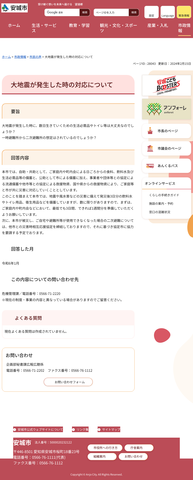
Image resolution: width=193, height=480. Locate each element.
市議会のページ (169, 148)
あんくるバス (168, 165)
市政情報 (20, 56)
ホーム (6, 56)
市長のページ (168, 130)
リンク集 (83, 429)
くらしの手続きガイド (164, 195)
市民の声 (35, 56)
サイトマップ (111, 429)
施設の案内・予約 (161, 203)
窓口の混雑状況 (159, 212)
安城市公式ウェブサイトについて (40, 429)
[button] (151, 12)
